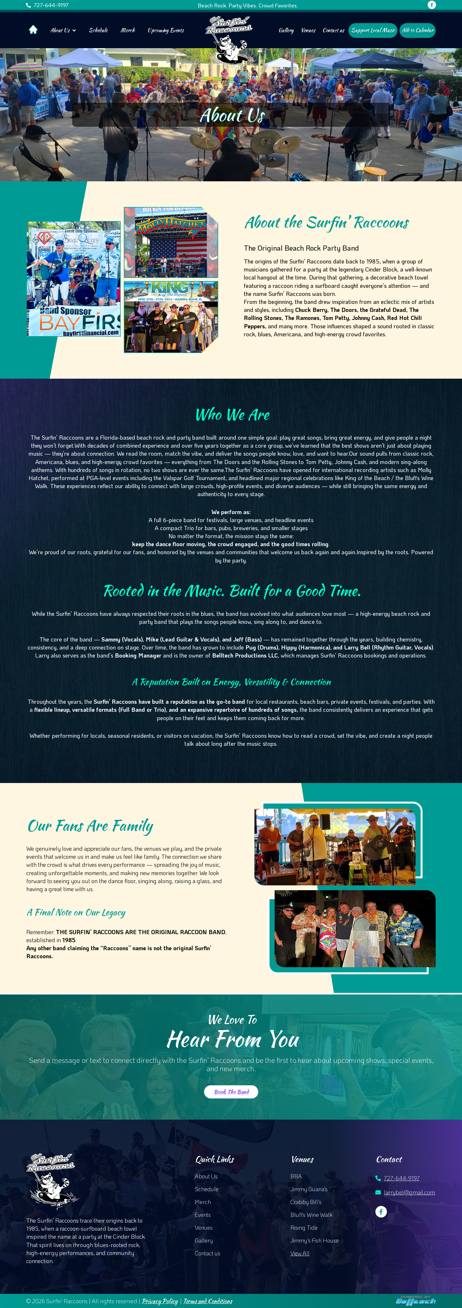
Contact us (333, 30)
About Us (63, 30)
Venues (308, 30)
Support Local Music (373, 30)
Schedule (98, 30)
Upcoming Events (165, 30)
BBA (296, 1176)
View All (300, 1253)
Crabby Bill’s (305, 1202)
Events (203, 1214)
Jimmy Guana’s (309, 1189)
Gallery (286, 30)
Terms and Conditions (207, 1301)
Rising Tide (304, 1227)
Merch (127, 30)
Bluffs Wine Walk (311, 1214)
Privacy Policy (159, 1301)
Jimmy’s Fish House (314, 1240)
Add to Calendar (417, 30)
